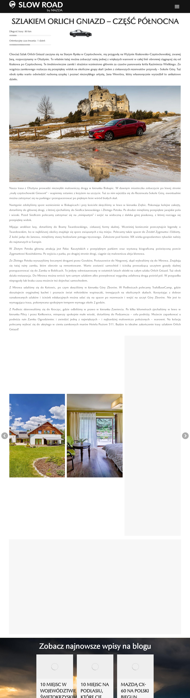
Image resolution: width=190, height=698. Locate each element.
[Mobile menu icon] (177, 6)
